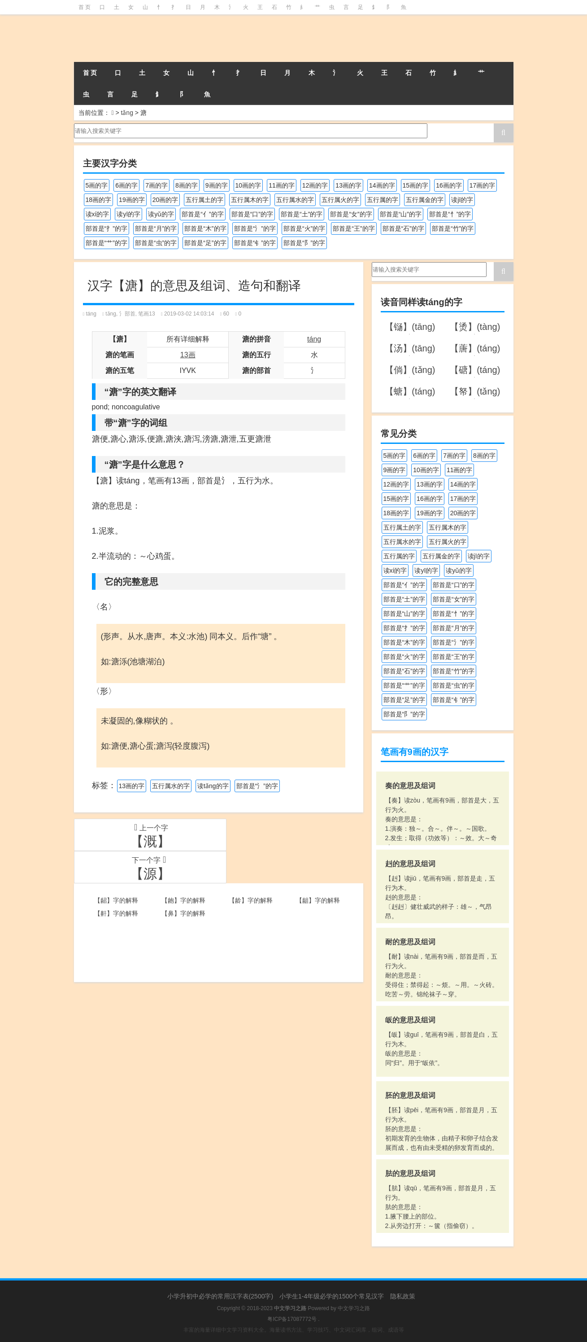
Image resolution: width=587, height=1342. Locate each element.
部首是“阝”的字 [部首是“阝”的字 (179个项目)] (304, 242)
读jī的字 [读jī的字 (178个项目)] (462, 199)
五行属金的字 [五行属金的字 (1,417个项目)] (425, 199)
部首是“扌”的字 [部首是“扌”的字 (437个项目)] (106, 228)
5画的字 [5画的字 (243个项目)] (97, 185)
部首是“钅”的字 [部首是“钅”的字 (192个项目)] (255, 242)
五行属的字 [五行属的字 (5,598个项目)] (382, 199)
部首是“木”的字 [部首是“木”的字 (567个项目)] (205, 228)
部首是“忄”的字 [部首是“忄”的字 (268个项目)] (450, 214)
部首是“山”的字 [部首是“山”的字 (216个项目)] (401, 214)
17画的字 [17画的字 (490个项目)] (483, 185)
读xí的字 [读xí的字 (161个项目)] (97, 214)
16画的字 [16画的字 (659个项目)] (449, 185)
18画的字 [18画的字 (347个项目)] (99, 199)
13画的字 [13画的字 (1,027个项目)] (348, 185)
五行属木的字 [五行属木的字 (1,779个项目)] (250, 199)
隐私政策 (402, 1296)
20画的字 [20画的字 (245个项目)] (165, 199)
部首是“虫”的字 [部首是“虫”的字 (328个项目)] (156, 242)
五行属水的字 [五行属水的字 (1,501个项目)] (295, 199)
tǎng (127, 112)
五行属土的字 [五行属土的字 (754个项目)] (204, 199)
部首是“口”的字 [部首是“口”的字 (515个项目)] (252, 214)
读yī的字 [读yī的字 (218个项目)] (128, 214)
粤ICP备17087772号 (291, 1319)
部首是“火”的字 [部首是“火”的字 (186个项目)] (304, 228)
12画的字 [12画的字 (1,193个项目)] (315, 185)
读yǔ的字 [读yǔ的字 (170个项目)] (161, 214)
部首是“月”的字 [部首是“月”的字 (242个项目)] (156, 228)
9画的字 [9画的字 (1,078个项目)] (216, 185)
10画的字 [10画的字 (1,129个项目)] (248, 185)
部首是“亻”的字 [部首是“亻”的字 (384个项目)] (202, 214)
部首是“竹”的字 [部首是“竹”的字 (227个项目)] (453, 228)
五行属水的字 (171, 785)
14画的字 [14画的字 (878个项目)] (382, 185)
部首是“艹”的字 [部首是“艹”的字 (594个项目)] (106, 242)
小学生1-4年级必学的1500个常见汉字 (331, 1296)
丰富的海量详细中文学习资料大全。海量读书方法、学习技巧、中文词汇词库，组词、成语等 (293, 1330)
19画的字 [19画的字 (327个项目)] (132, 199)
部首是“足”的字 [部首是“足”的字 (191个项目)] (205, 242)
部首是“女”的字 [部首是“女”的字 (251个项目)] (351, 214)
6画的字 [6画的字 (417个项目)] (126, 185)
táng (91, 314)
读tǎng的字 (212, 785)
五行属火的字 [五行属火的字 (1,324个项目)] (340, 199)
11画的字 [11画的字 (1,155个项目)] (282, 185)
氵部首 (127, 314)
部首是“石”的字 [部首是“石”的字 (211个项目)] (403, 228)
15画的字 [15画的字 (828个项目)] (416, 185)
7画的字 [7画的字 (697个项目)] (156, 185)
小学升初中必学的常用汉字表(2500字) (220, 1296)
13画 (188, 355)
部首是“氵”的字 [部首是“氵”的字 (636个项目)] (255, 228)
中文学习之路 (354, 1308)
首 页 (84, 7)
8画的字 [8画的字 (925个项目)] (186, 185)
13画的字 (132, 785)
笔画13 (146, 314)
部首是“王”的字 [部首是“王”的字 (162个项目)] (353, 228)
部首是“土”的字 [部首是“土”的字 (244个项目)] (301, 214)
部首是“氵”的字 (257, 785)
